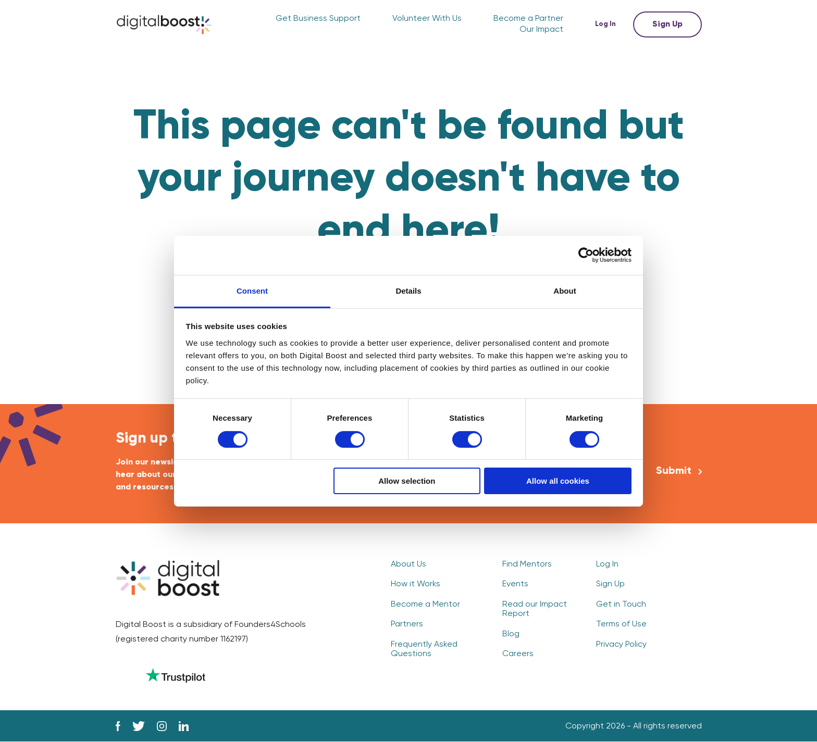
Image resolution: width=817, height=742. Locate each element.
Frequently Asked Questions (424, 649)
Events (515, 584)
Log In (606, 24)
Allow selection (406, 480)
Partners (407, 624)
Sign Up (667, 24)
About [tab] (564, 290)
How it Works (415, 584)
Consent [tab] (252, 290)
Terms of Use (621, 624)
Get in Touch (621, 604)
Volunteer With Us (427, 19)
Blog (510, 634)
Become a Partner (528, 19)
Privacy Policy (621, 644)
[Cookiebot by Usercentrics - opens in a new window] (586, 255)
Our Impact (541, 30)
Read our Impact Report (534, 609)
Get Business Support (318, 19)
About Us (408, 564)
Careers (518, 654)
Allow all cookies (557, 480)
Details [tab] (408, 290)
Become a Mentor (425, 604)
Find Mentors (527, 564)
